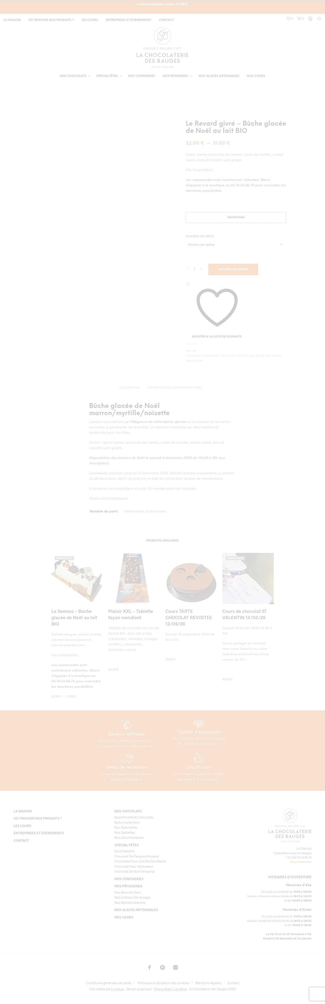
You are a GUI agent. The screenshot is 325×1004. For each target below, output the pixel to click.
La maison (12, 20)
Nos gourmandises (129, 837)
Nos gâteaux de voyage (132, 897)
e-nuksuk (117, 989)
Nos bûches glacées (234, 356)
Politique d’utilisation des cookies (163, 983)
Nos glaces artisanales (219, 76)
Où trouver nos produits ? (51, 20)
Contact (166, 20)
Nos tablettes (124, 832)
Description (129, 387)
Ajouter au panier (233, 269)
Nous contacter (300, 862)
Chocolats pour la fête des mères (140, 861)
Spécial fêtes (107, 76)
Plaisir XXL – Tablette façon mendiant (130, 614)
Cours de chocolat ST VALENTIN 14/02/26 (244, 614)
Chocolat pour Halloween (133, 866)
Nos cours (256, 76)
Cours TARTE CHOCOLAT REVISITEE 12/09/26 (188, 617)
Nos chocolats (73, 76)
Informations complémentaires (174, 387)
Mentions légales (208, 983)
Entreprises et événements (128, 20)
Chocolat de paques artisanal (136, 856)
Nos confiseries (141, 76)
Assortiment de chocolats (133, 817)
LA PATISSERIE (211, 356)
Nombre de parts (200, 236)
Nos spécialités (126, 827)
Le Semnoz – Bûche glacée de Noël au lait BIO (74, 617)
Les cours (90, 20)
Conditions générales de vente (108, 983)
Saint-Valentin (124, 851)
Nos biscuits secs (127, 892)
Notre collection (126, 822)
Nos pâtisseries (175, 76)
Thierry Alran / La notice (170, 989)
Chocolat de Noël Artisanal (134, 871)
